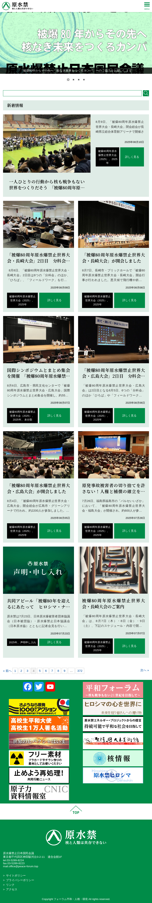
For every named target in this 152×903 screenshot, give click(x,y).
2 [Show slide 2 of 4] (73, 80)
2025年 (22, 304)
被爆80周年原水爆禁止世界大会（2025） (107, 155)
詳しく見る (132, 156)
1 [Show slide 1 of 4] (68, 80)
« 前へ (7, 670)
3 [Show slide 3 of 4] (78, 80)
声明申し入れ (28, 642)
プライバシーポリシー (20, 880)
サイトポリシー (16, 875)
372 (79, 670)
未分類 (28, 419)
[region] (76, 43)
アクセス (11, 889)
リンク (10, 884)
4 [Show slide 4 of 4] (84, 80)
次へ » (144, 670)
